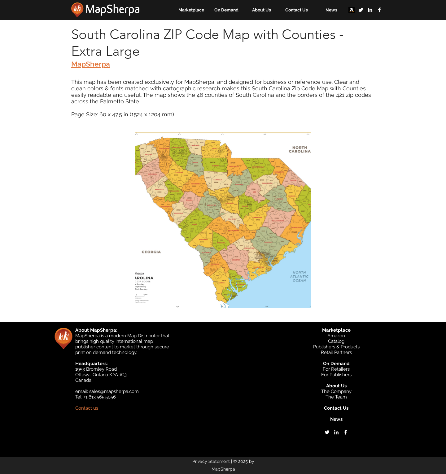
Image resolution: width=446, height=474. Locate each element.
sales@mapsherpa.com (114, 391)
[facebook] (379, 10)
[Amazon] (351, 10)
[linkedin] (370, 10)
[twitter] (361, 10)
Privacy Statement (211, 461)
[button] (191, 10)
